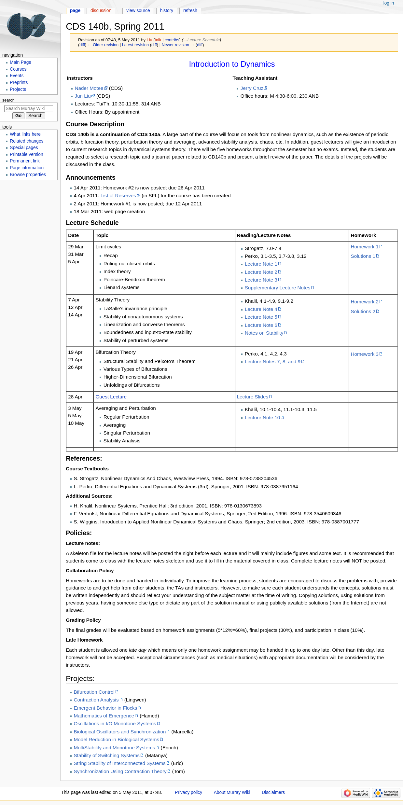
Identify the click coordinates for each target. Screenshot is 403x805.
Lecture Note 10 (262, 417)
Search (8, 100)
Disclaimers (273, 792)
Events (16, 75)
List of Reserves (118, 195)
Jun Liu (83, 96)
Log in (388, 3)
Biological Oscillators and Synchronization (120, 731)
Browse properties (28, 174)
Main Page (20, 62)
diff (82, 44)
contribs (172, 39)
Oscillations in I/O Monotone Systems (115, 723)
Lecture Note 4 (261, 309)
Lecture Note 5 (261, 317)
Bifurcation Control (94, 692)
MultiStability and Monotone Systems (114, 747)
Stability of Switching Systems (107, 755)
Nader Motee (89, 88)
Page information (27, 167)
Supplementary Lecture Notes (278, 287)
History (167, 10)
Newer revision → (178, 44)
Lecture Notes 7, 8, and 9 (272, 361)
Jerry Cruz (252, 88)
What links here (25, 134)
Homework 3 (365, 354)
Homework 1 (365, 246)
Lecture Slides (253, 396)
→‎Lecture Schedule (201, 39)
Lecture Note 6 (261, 325)
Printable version (26, 154)
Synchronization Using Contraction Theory (120, 771)
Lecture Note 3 (261, 280)
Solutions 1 (363, 256)
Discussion (100, 10)
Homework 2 (365, 301)
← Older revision (103, 44)
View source (138, 10)
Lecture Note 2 (261, 272)
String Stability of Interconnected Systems (120, 763)
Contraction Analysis (96, 699)
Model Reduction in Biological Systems (117, 739)
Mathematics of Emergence (104, 715)
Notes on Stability (264, 333)
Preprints (19, 82)
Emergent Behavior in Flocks (105, 708)
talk (158, 39)
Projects (18, 89)
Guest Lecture (111, 396)
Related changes (26, 141)
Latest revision (135, 44)
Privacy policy (188, 792)
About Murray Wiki (232, 792)
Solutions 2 (363, 311)
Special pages (24, 147)
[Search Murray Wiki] (28, 108)
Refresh (190, 10)
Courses (18, 69)
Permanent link (25, 161)
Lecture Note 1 (261, 264)
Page (75, 10)
